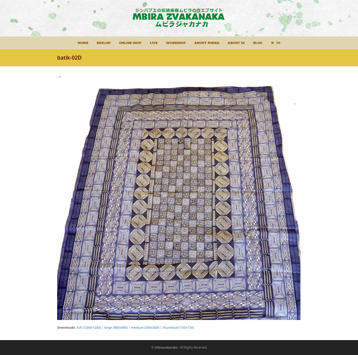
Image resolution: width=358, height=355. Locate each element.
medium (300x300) (145, 327)
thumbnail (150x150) (178, 327)
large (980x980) (116, 327)
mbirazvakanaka (166, 347)
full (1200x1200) (89, 327)
